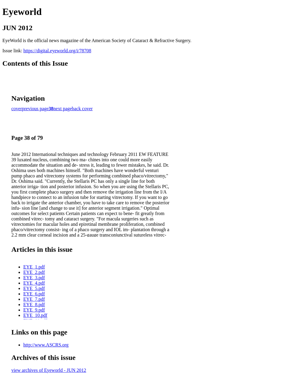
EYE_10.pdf (35, 315)
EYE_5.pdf (34, 288)
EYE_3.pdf (34, 277)
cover (16, 108)
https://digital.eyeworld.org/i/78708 (57, 50)
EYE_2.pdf (34, 272)
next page (62, 108)
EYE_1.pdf (34, 266)
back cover (82, 108)
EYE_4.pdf (34, 283)
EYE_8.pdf (34, 304)
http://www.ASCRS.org (46, 344)
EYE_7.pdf (34, 299)
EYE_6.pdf (34, 293)
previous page (35, 108)
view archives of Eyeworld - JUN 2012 (48, 370)
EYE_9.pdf (34, 309)
